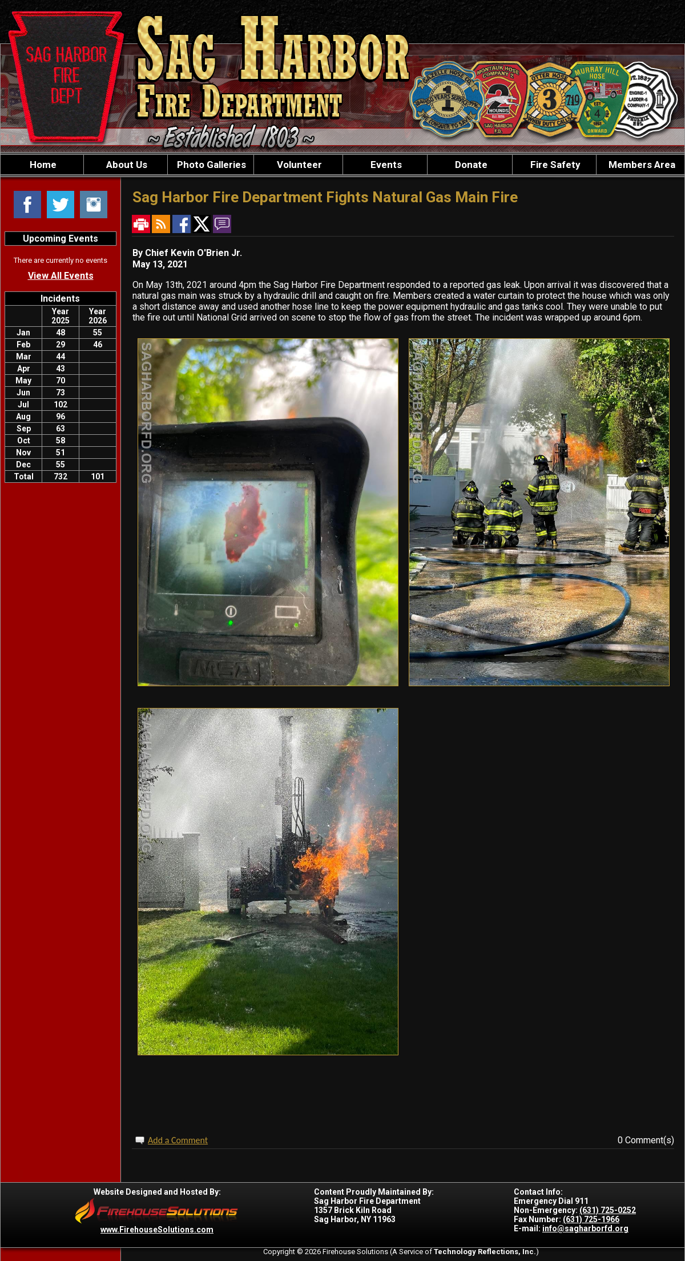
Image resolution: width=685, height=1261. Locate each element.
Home (42, 164)
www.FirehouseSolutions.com (156, 1229)
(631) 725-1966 (591, 1219)
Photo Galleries (210, 164)
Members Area (640, 164)
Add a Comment (178, 1140)
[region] (342, 164)
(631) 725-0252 (607, 1210)
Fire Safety (554, 164)
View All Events (61, 275)
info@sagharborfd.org (585, 1228)
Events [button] (385, 164)
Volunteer (298, 164)
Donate (470, 164)
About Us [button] (125, 164)
